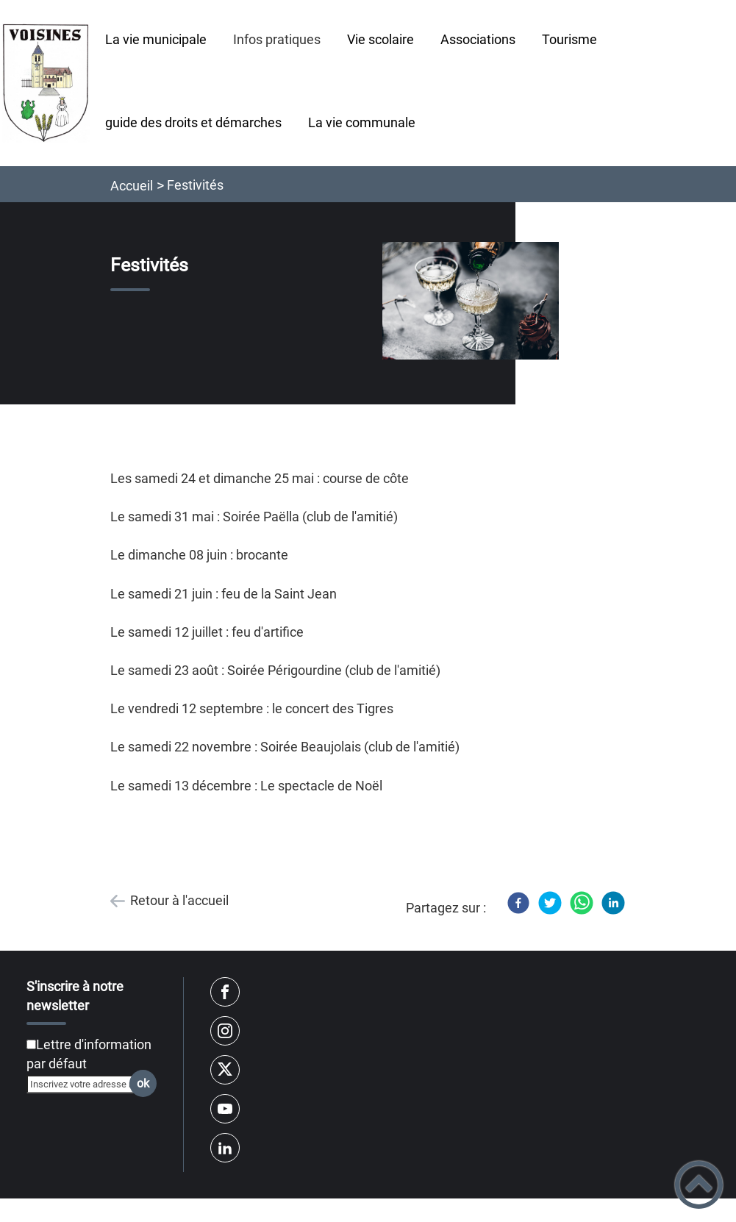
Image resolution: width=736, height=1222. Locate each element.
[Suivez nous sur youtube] (225, 1108)
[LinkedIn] (613, 903)
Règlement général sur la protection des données (294, 1212)
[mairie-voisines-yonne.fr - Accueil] (46, 83)
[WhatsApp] (581, 903)
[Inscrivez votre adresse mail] (85, 1084)
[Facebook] (518, 903)
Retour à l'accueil (179, 900)
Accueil (131, 185)
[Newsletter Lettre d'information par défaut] (31, 1044)
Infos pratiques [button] (277, 39)
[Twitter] (549, 903)
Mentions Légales (509, 1212)
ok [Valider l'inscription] (143, 1083)
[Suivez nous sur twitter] (225, 1070)
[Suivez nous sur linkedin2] (225, 1147)
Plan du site (91, 1212)
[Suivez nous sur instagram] (225, 1031)
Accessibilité (643, 1212)
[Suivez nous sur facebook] (225, 992)
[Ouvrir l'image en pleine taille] (470, 302)
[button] (699, 1185)
